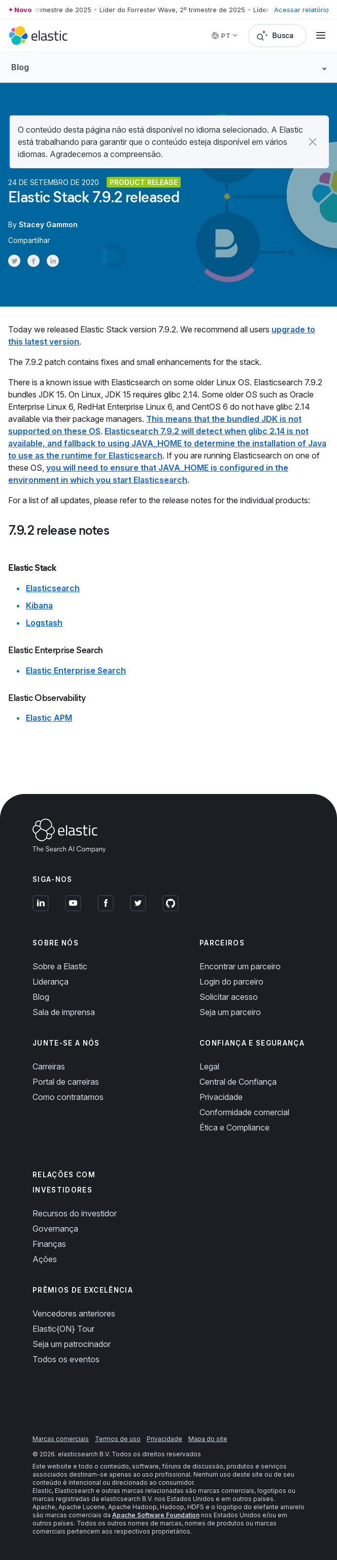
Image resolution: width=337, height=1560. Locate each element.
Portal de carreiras (65, 1082)
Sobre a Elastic (59, 966)
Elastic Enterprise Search (76, 670)
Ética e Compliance (234, 1127)
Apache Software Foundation (155, 1515)
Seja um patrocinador (71, 1344)
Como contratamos (68, 1097)
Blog (40, 997)
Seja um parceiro (230, 1012)
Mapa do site (207, 1439)
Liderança (50, 981)
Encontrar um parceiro (240, 966)
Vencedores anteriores (73, 1313)
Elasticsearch (53, 588)
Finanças (49, 1244)
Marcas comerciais (60, 1439)
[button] (313, 142)
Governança (55, 1228)
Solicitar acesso (228, 997)
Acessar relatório (301, 10)
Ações (44, 1259)
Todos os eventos (65, 1359)
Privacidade (221, 1097)
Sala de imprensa (63, 1012)
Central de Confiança (238, 1082)
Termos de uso (118, 1439)
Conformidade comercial (244, 1112)
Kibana (39, 605)
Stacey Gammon (48, 224)
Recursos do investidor (74, 1213)
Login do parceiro (231, 981)
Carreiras (48, 1066)
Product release (144, 182)
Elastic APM (49, 718)
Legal (209, 1066)
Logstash (44, 623)
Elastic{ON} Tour (63, 1329)
